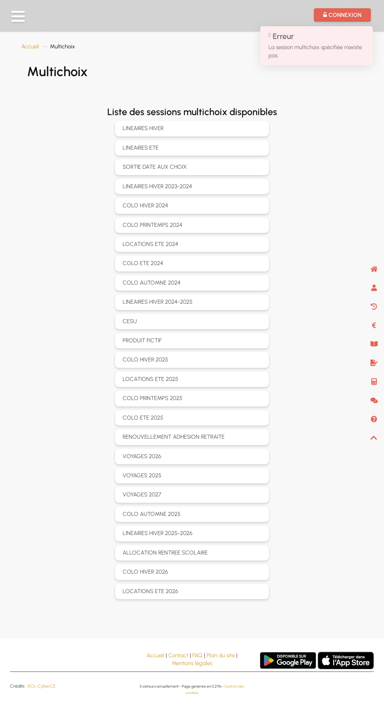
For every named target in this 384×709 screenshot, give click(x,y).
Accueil (30, 46)
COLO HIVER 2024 (145, 205)
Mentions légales (192, 663)
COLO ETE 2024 (143, 263)
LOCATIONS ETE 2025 (150, 379)
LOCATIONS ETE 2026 (150, 591)
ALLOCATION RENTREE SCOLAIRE (165, 552)
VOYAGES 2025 (142, 475)
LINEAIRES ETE (141, 147)
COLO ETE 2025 (143, 417)
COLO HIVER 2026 (145, 571)
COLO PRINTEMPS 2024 (152, 225)
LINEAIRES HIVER (143, 128)
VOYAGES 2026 (142, 456)
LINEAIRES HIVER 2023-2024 (157, 186)
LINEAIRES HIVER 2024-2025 (157, 301)
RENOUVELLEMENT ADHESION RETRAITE (174, 436)
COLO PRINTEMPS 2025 (152, 398)
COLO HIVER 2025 (145, 359)
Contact (178, 655)
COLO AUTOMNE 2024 (151, 282)
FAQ (197, 655)
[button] (18, 16)
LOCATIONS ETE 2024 (150, 244)
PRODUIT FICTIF (142, 340)
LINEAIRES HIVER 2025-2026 (157, 533)
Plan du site (221, 655)
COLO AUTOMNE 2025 (151, 514)
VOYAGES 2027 (142, 494)
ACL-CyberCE (41, 686)
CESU (130, 321)
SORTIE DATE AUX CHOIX (155, 166)
